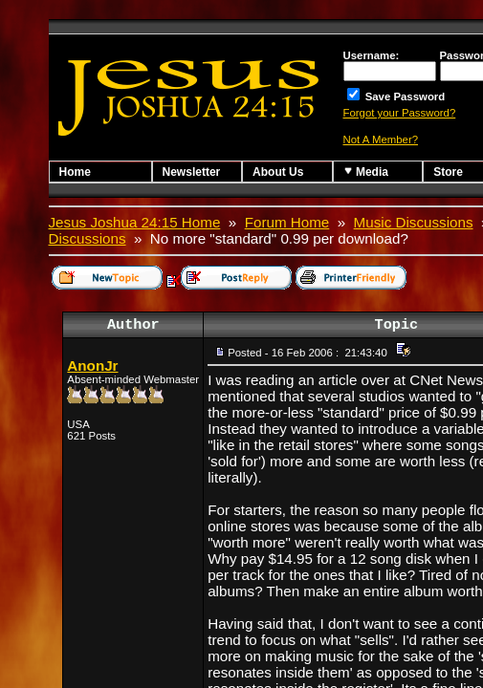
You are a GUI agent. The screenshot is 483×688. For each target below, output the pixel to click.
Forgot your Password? (399, 112)
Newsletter (192, 172)
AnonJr (92, 365)
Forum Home (287, 222)
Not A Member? (381, 139)
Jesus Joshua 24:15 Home (135, 222)
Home (75, 172)
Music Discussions (413, 222)
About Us (277, 172)
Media (365, 171)
